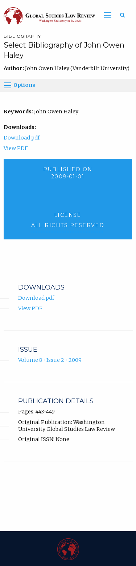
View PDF (16, 148)
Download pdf (22, 137)
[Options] (7, 85)
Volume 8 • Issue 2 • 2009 (50, 360)
